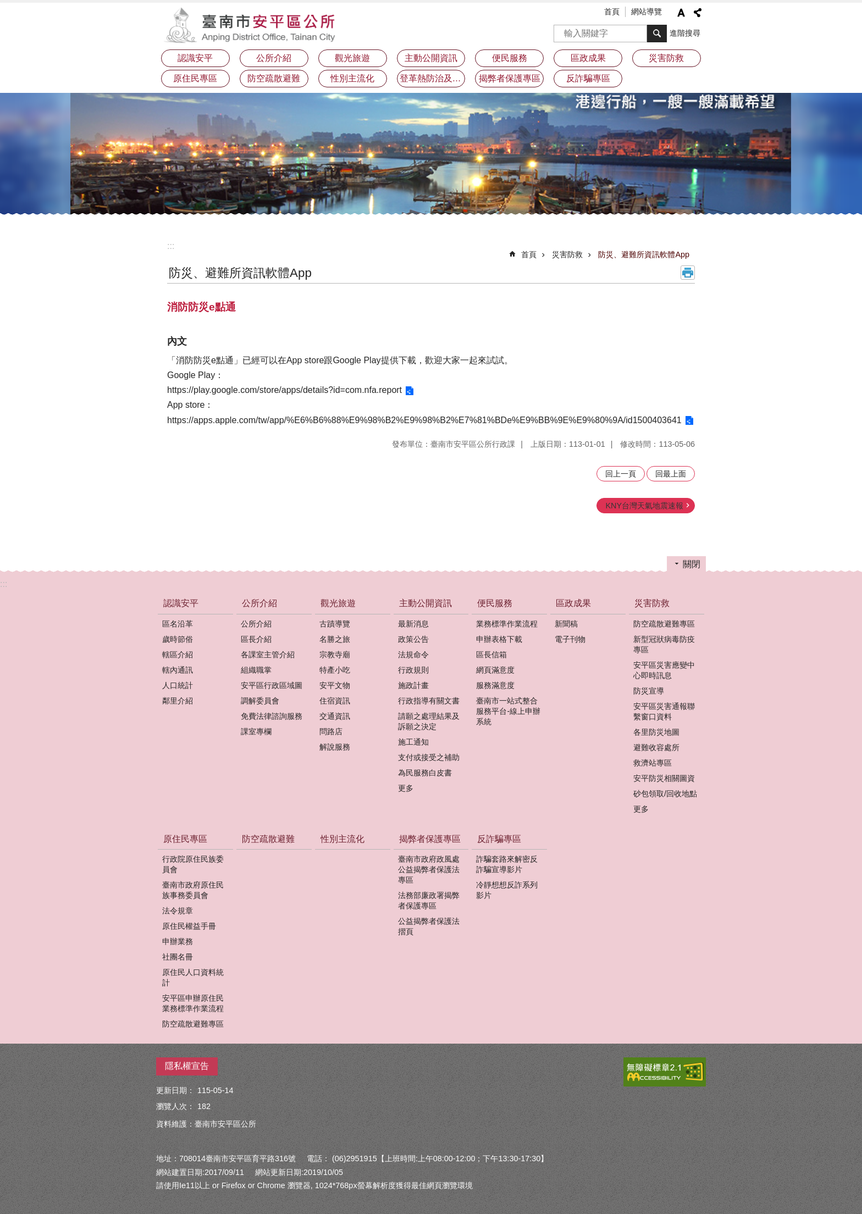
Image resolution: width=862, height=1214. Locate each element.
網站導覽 (646, 11)
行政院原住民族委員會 (193, 864)
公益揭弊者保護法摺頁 (429, 926)
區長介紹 (256, 639)
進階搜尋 (685, 33)
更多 (405, 788)
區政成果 (573, 603)
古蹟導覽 (334, 623)
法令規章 (177, 910)
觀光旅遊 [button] (352, 58)
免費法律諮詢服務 (271, 716)
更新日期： (175, 1090)
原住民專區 (185, 839)
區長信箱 (491, 654)
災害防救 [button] (666, 58)
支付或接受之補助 (429, 757)
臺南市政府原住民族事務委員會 (193, 890)
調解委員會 (260, 700)
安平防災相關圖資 (664, 778)
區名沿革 (177, 623)
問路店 (330, 731)
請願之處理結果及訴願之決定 (429, 721)
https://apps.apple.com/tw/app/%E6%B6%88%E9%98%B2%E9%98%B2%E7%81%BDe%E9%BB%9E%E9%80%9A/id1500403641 (424, 420)
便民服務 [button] (509, 58)
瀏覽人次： (175, 1106)
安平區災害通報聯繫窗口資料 (664, 711)
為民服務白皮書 (425, 772)
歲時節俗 (177, 639)
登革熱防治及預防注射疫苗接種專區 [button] (433, 78)
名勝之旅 (334, 639)
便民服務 (494, 603)
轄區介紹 (177, 654)
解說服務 (334, 746)
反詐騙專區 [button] (588, 78)
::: (170, 246)
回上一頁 (620, 473)
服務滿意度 (495, 685)
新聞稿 (566, 623)
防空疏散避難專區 (664, 623)
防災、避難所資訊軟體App (643, 254)
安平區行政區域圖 (271, 685)
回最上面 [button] (670, 473)
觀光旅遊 (338, 603)
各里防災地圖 (656, 732)
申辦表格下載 (499, 639)
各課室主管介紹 (268, 654)
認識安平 (180, 603)
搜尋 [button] (657, 33)
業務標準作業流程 (507, 623)
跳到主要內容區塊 (5, 5)
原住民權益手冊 (189, 926)
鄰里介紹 (177, 700)
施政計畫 (413, 685)
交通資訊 (334, 716)
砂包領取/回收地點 (665, 793)
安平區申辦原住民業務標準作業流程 (193, 1003)
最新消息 (413, 623)
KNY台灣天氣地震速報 (644, 505)
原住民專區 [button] (195, 78)
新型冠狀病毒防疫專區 (664, 644)
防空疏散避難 (273, 78)
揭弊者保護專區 (430, 839)
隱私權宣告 (187, 1066)
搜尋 (562, 30)
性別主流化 (352, 78)
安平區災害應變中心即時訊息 (664, 670)
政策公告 (413, 639)
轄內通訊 (177, 670)
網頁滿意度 (495, 670)
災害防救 (567, 254)
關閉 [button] (691, 564)
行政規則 (413, 670)
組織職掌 (256, 670)
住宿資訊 (334, 700)
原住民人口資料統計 (193, 977)
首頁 (612, 11)
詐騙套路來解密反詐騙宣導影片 (507, 864)
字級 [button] (681, 12)
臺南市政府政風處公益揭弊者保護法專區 (429, 869)
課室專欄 (256, 731)
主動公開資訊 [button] (431, 58)
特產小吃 (334, 670)
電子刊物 (570, 639)
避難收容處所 (656, 747)
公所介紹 (259, 603)
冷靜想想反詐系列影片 (507, 890)
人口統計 (177, 685)
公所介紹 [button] (273, 58)
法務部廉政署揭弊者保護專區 (429, 900)
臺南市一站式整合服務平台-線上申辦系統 (508, 711)
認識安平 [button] (195, 58)
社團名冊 (177, 956)
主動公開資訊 (425, 603)
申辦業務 (177, 941)
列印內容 (688, 272)
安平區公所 (252, 25)
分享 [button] (697, 12)
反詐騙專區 (499, 839)
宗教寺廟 (334, 654)
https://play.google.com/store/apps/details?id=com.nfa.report (284, 390)
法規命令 (413, 654)
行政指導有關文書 (429, 700)
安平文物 (334, 685)
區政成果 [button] (588, 58)
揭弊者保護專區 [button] (509, 78)
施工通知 (413, 742)
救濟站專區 (652, 762)
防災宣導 (648, 690)
